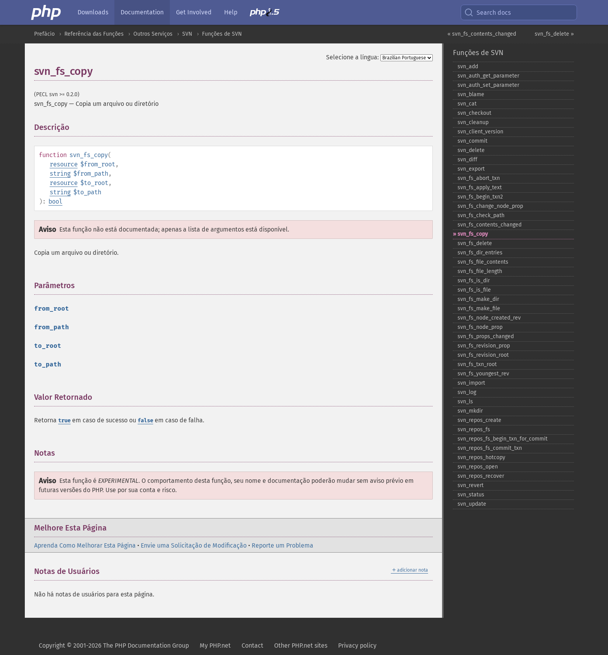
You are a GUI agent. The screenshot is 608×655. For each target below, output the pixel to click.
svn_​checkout (474, 113)
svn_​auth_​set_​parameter (488, 85)
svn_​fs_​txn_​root (477, 364)
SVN (187, 34)
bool (55, 201)
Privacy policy (357, 645)
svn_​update (472, 504)
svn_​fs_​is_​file (474, 290)
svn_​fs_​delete (475, 243)
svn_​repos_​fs (474, 429)
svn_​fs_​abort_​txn (479, 178)
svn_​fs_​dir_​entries (480, 252)
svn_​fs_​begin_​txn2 (480, 197)
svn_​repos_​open (478, 466)
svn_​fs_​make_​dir (478, 299)
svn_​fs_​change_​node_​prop (490, 206)
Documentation (142, 12)
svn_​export (471, 169)
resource (64, 164)
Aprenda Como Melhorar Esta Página (85, 545)
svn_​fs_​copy (473, 234)
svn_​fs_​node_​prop (480, 327)
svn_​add (468, 66)
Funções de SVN (222, 34)
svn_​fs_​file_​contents (483, 262)
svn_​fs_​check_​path (481, 215)
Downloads (93, 12)
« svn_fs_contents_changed (481, 34)
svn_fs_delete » (554, 34)
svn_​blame (471, 94)
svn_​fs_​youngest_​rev (483, 373)
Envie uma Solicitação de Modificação (194, 545)
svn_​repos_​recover (481, 476)
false (145, 420)
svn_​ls (465, 401)
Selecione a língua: (352, 57)
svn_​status (471, 494)
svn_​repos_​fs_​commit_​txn (490, 448)
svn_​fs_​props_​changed (486, 336)
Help (230, 12)
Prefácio (44, 34)
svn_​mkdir (470, 411)
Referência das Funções (94, 34)
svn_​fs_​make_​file (479, 308)
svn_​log (467, 392)
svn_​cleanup (473, 122)
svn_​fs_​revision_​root (483, 355)
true (64, 420)
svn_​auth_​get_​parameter (488, 76)
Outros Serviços (153, 34)
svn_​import (471, 383)
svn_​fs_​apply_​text (480, 187)
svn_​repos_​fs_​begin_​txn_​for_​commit (503, 439)
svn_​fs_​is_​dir (474, 280)
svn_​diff (467, 159)
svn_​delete (471, 150)
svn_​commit (472, 141)
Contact (252, 645)
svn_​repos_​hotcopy (481, 457)
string (60, 173)
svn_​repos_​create (479, 420)
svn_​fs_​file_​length (480, 271)
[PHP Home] (46, 12)
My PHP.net (215, 645)
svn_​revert (471, 485)
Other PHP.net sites (300, 645)
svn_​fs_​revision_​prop (484, 345)
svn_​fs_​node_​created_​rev (489, 318)
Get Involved (194, 12)
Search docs (487, 12)
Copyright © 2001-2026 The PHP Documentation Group (114, 645)
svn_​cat (467, 103)
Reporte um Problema (282, 545)
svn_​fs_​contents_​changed (490, 224)
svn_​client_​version (480, 131)
